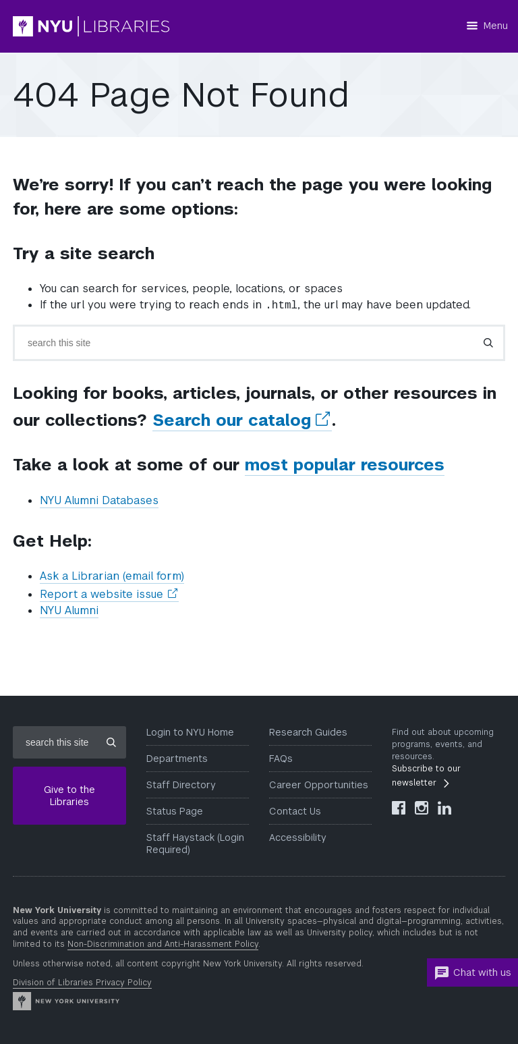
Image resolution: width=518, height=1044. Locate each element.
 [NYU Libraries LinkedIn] (444, 808)
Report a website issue (109, 594)
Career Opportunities (318, 785)
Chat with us (472, 973)
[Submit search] (488, 343)
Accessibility (297, 837)
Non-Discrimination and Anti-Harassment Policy (162, 944)
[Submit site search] (111, 742)
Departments (177, 758)
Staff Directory (181, 785)
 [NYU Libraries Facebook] (398, 808)
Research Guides (308, 732)
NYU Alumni (69, 610)
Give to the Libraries (69, 796)
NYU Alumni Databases (99, 500)
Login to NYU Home (190, 732)
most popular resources (344, 464)
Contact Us (295, 811)
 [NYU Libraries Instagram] (421, 808)
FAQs (281, 758)
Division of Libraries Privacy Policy (82, 982)
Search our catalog (242, 420)
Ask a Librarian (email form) (112, 576)
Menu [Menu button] (496, 26)
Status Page (174, 811)
